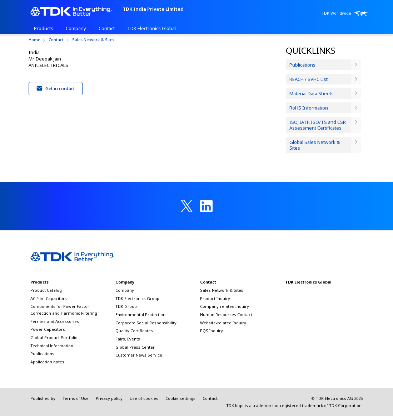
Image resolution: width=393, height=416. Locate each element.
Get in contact (55, 88)
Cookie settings (180, 398)
